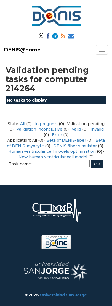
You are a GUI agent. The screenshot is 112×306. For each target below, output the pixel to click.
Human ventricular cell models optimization (52, 151)
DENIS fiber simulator (75, 145)
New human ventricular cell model (52, 156)
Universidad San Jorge (63, 294)
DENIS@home (22, 50)
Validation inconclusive (39, 129)
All (22, 123)
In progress (46, 123)
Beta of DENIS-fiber (66, 140)
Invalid (97, 129)
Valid (76, 129)
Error (57, 134)
